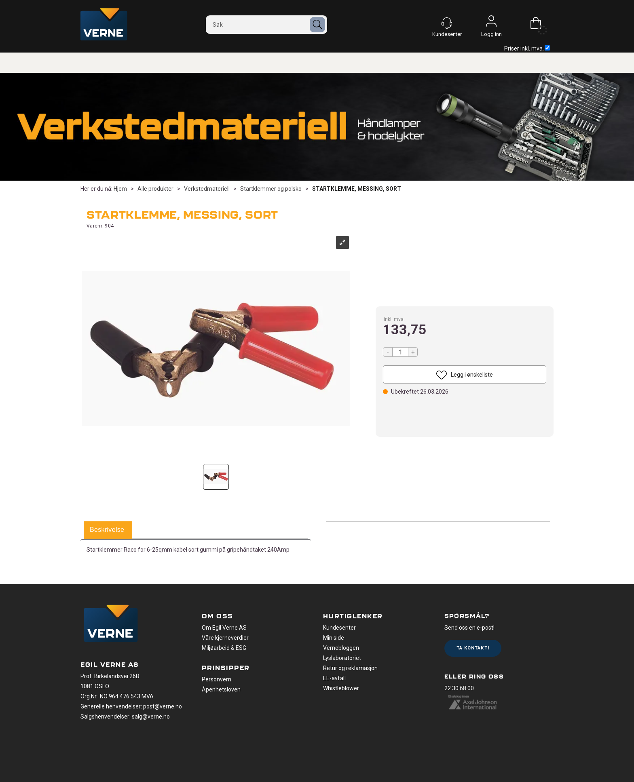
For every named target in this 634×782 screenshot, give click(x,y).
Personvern (216, 679)
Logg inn (491, 23)
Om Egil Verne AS (224, 627)
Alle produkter (155, 188)
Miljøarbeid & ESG (224, 648)
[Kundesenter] (446, 23)
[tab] (107, 530)
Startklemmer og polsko (271, 188)
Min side (333, 637)
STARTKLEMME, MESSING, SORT (356, 188)
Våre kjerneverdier (225, 637)
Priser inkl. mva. (527, 48)
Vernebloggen (341, 648)
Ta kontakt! (472, 648)
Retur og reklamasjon (350, 668)
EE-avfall (334, 678)
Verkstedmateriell (207, 188)
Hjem (120, 188)
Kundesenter (339, 627)
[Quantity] (400, 352)
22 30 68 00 (459, 688)
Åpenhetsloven (221, 689)
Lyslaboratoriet (342, 658)
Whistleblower (341, 688)
